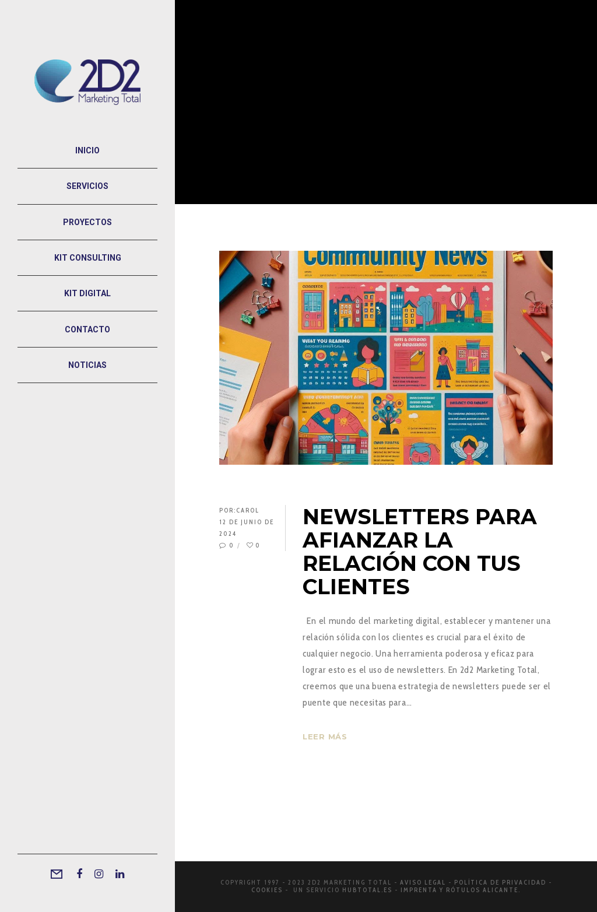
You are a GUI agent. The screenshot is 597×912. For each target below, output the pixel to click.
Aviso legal (423, 882)
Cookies (267, 890)
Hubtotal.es (367, 890)
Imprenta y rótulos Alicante (459, 890)
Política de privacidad (500, 882)
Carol (247, 510)
